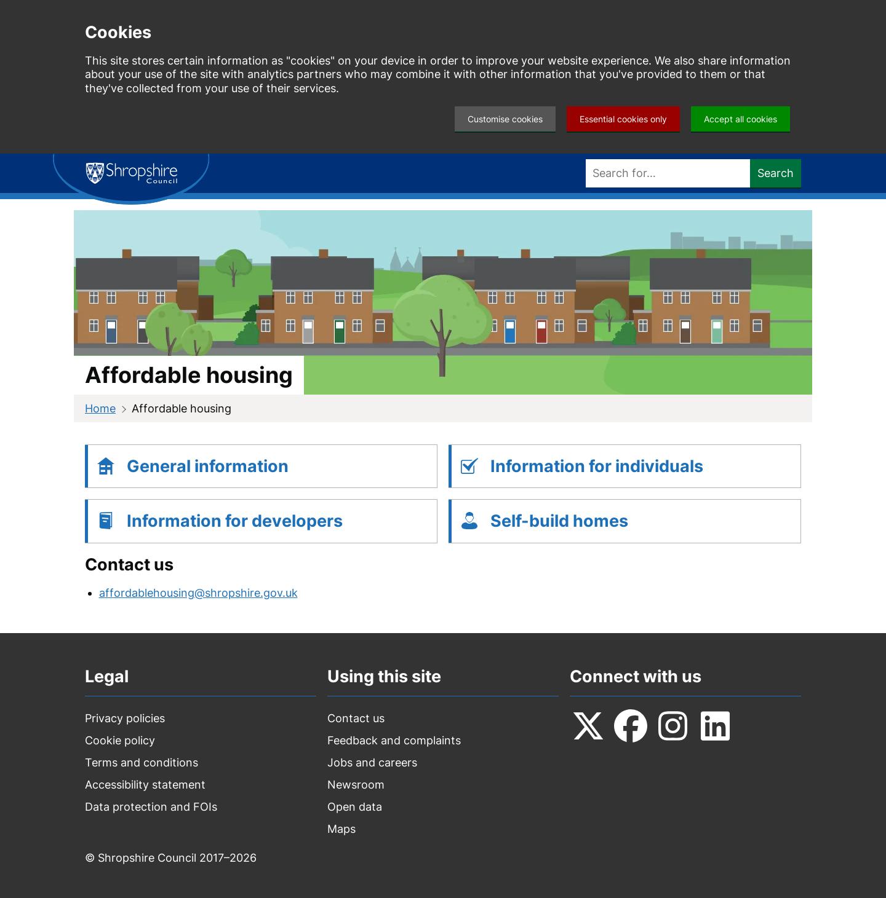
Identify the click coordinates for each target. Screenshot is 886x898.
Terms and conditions (141, 762)
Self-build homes (559, 521)
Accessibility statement (145, 784)
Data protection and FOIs (151, 806)
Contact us (356, 718)
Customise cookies (505, 119)
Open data (354, 806)
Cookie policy (120, 740)
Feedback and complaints (394, 740)
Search (775, 173)
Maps (341, 828)
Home (100, 408)
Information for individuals (596, 466)
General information (208, 466)
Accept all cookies (740, 119)
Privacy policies (125, 718)
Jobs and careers (372, 762)
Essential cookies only (623, 119)
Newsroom (356, 784)
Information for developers (235, 521)
